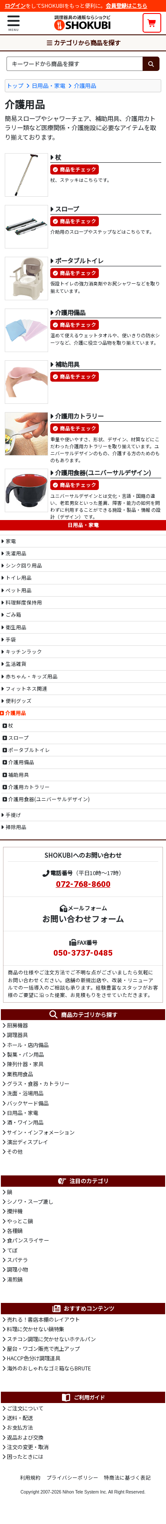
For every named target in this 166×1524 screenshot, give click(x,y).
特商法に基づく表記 (127, 1477)
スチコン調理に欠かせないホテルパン (51, 1339)
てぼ (12, 1250)
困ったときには (25, 1456)
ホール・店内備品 (28, 1045)
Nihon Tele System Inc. (84, 1492)
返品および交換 (25, 1437)
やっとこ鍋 (20, 1221)
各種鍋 (15, 1231)
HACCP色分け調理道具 (33, 1358)
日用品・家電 (48, 85)
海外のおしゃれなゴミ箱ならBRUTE (49, 1368)
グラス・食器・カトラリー (38, 1084)
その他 (15, 1151)
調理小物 (17, 1269)
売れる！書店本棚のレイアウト (43, 1319)
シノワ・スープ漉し (30, 1201)
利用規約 (30, 1477)
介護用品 (85, 85)
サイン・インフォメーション (41, 1132)
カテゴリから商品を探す (83, 42)
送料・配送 (20, 1418)
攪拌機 (15, 1211)
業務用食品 (20, 1074)
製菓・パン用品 (25, 1054)
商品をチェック (78, 169)
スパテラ (17, 1260)
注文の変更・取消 (28, 1447)
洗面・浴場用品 (25, 1093)
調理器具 (17, 1035)
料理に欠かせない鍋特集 (35, 1329)
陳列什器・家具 (25, 1064)
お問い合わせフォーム (83, 918)
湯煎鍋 (15, 1279)
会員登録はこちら (126, 6)
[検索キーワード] (75, 63)
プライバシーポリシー (72, 1477)
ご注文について (25, 1408)
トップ (15, 85)
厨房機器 (17, 1025)
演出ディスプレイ (27, 1142)
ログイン (15, 6)
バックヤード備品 (28, 1103)
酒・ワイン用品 (25, 1122)
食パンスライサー (28, 1240)
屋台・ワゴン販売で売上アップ (43, 1349)
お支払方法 (20, 1427)
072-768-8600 (83, 884)
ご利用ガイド (82, 1397)
